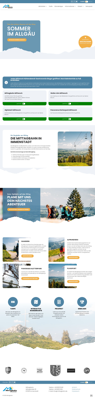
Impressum (75, 391)
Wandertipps (58, 6)
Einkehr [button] (81, 6)
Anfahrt (74, 387)
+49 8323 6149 (58, 387)
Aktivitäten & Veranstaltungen (19, 209)
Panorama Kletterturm (30, 278)
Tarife (50, 6)
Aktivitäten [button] (43, 6)
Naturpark (89, 6)
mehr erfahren (27, 256)
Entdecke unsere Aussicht (17, 40)
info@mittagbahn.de (60, 391)
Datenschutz (76, 389)
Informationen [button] (70, 6)
